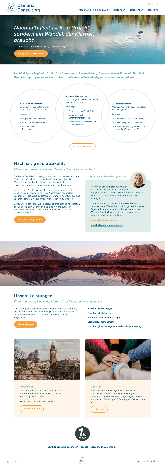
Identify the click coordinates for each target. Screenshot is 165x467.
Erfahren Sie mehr (82, 147)
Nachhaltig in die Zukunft (93, 10)
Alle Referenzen (32, 409)
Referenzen (136, 10)
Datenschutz (152, 461)
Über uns (153, 10)
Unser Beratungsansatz (30, 220)
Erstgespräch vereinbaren (31, 54)
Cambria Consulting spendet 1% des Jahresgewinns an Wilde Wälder (82, 447)
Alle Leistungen (26, 325)
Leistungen (119, 10)
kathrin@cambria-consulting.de (107, 225)
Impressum (140, 461)
